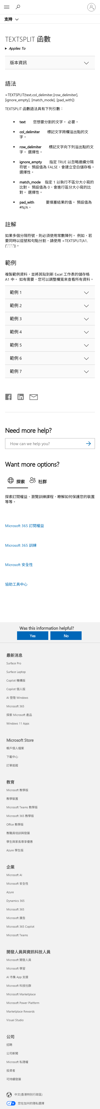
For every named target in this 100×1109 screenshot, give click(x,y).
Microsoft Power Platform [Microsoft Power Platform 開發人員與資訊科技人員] (22, 1003)
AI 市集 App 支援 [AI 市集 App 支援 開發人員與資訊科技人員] (17, 977)
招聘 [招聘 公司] (9, 1045)
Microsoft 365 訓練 (21, 545)
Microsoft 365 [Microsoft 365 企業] (15, 909)
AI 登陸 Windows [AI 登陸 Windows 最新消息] (17, 698)
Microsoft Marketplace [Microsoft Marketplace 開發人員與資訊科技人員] (21, 994)
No (66, 635)
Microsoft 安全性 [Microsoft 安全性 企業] (17, 883)
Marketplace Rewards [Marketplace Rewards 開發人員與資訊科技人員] (20, 1011)
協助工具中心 (16, 584)
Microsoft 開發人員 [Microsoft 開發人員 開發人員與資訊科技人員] (18, 960)
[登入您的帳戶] (91, 7)
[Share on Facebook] (9, 396)
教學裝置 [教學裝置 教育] (12, 799)
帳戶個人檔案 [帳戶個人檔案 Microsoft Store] (15, 748)
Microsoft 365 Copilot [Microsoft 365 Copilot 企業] (20, 926)
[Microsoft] (49, 4)
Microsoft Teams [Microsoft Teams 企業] (17, 935)
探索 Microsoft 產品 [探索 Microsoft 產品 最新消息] (19, 715)
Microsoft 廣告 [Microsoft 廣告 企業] (15, 918)
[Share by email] (31, 396)
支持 (8, 19)
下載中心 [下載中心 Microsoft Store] (12, 757)
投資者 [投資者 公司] (10, 1070)
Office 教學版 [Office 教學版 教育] (14, 824)
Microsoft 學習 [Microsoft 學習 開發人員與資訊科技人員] (15, 968)
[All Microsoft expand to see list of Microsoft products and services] (6, 7)
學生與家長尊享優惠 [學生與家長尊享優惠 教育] (19, 842)
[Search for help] (18, 7)
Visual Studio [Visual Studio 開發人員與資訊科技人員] (14, 1020)
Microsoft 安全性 (19, 564)
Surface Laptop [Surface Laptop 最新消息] (16, 672)
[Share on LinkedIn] (19, 396)
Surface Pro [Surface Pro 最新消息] (13, 663)
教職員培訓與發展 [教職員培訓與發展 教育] (18, 833)
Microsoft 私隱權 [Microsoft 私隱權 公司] (17, 1062)
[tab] (17, 482)
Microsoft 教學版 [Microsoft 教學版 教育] (17, 790)
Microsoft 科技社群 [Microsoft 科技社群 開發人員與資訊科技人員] (18, 986)
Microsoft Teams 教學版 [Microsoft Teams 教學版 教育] (22, 807)
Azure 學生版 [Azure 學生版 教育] (14, 850)
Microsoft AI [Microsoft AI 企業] (14, 875)
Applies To (17, 48)
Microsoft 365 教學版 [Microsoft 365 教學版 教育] (20, 816)
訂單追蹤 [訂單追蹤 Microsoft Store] (12, 765)
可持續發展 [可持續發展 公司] (13, 1079)
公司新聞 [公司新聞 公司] (12, 1053)
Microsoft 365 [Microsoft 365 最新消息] (15, 706)
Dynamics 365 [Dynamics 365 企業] (15, 901)
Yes (32, 635)
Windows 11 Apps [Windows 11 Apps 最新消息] (17, 723)
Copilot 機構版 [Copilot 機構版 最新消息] (15, 680)
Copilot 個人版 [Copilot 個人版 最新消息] (15, 689)
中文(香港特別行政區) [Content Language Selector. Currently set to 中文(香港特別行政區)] (28, 1094)
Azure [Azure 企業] (10, 892)
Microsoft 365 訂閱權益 (24, 525)
